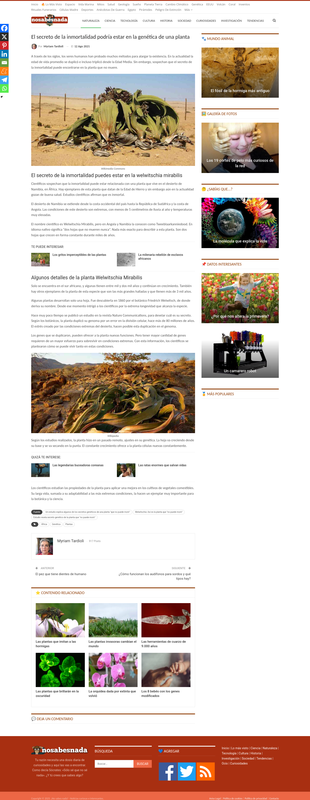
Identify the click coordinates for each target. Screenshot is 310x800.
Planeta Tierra (153, 4)
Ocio (225, 758)
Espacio (70, 4)
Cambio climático (177, 4)
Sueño (137, 4)
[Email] (4, 62)
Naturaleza (90, 15)
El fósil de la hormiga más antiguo (240, 85)
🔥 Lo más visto (51, 4)
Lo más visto (239, 743)
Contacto (274, 793)
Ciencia (110, 15)
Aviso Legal (215, 793)
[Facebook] (4, 28)
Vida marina (86, 4)
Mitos (100, 4)
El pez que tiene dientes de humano (61, 569)
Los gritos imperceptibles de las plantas (79, 249)
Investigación (231, 15)
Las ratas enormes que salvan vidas (162, 460)
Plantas (69, 519)
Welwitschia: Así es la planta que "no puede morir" (159, 507)
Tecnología (129, 15)
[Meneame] (4, 71)
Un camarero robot (240, 365)
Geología (123, 4)
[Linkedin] (4, 54)
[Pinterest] (4, 45)
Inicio (34, 4)
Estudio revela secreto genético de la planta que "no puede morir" (64, 512)
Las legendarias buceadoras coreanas (78, 460)
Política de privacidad (256, 793)
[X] (4, 36)
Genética (197, 4)
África (44, 519)
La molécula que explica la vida (240, 236)
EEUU (209, 4)
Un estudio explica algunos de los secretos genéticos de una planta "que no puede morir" (87, 507)
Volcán (221, 4)
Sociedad (184, 15)
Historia (166, 15)
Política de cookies (232, 793)
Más (243, 4)
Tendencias (264, 753)
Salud (111, 4)
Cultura (149, 15)
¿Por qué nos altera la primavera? (240, 311)
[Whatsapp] (4, 88)
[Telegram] (4, 80)
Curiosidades (206, 15)
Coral (232, 4)
